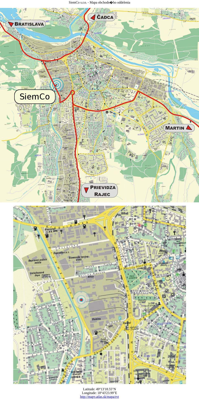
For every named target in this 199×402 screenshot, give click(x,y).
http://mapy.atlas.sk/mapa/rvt (99, 396)
